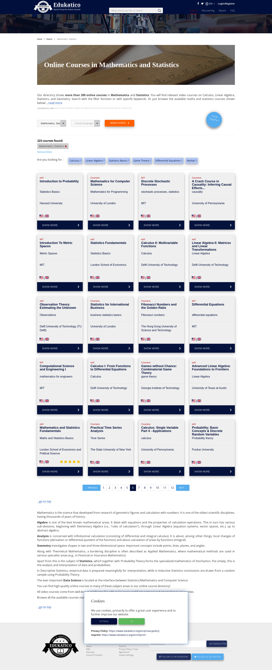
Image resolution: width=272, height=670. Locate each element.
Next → (183, 479)
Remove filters (44, 143)
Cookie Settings (126, 655)
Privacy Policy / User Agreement (128, 651)
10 (157, 479)
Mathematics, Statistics (53, 115)
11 (164, 479)
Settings (104, 621)
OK (131, 621)
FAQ (232, 10)
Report (222, 10)
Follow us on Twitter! (207, 656)
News (89, 646)
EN (210, 3)
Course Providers (94, 655)
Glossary (90, 652)
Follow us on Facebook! (173, 656)
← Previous (91, 479)
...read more (54, 95)
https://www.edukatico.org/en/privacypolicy (133, 631)
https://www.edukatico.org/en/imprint (123, 635)
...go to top (44, 493)
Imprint (122, 646)
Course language (87, 115)
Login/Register (226, 3)
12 (172, 479)
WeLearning (208, 10)
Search (193, 10)
